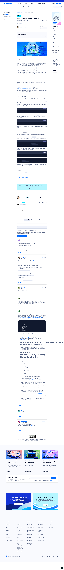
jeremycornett (23, 310)
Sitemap (18, 555)
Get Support (55, 0)
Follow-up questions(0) (35, 219)
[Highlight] (23, 224)
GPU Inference (40, 526)
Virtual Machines (40, 538)
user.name (40, 392)
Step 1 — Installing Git (22, 96)
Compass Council (30, 532)
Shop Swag (29, 545)
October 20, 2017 (23, 311)
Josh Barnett (23, 27)
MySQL (53, 38)
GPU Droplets (19, 522)
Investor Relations (9, 539)
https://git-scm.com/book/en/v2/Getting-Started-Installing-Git (30, 316)
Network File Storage (20, 539)
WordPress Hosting (41, 536)
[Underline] (19, 224)
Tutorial (18, 15)
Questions (30, 6)
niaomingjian (22, 297)
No (44, 213)
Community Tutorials (30, 522)
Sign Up (9, 470)
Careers (51, 0)
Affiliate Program (8, 532)
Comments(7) (26, 219)
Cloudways (18, 549)
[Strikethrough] (20, 224)
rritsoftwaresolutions (24, 420)
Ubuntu (53, 30)
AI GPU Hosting (40, 522)
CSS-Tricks (29, 525)
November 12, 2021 (24, 421)
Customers (7, 528)
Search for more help (41, 209)
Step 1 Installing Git (7, 16)
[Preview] (45, 224)
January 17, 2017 (23, 298)
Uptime (18, 542)
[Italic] (18, 224)
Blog (46, 0)
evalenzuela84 (23, 286)
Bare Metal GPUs (19, 523)
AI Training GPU (40, 525)
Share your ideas (51, 528)
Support (50, 522)
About (7, 522)
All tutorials (54, 44)
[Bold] (17, 224)
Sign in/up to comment (22, 235)
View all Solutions (41, 539)
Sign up (58, 3)
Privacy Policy (8, 536)
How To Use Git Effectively (23, 175)
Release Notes (29, 542)
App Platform (19, 532)
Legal (7, 535)
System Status (51, 526)
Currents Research (30, 528)
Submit (53, 477)
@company (23, 338)
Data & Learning (19, 526)
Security (7, 538)
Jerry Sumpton (23, 239)
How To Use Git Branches (23, 177)
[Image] (22, 224)
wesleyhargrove (23, 256)
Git (21, 12)
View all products (18, 503)
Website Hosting (40, 529)
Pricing (28, 538)
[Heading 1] (24, 224)
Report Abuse (51, 525)
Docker (53, 40)
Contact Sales (60, 0)
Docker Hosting (40, 532)
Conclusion (6, 19)
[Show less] (45, 239)
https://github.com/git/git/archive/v (28, 379)
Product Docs (36, 6)
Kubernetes (54, 42)
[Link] (21, 224)
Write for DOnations (30, 526)
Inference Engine (19, 525)
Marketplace (29, 536)
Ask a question (33, 209)
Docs (48, 0)
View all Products (19, 550)
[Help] (46, 224)
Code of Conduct (30, 544)
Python (53, 36)
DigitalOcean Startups (30, 529)
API (17, 541)
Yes (42, 213)
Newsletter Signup (30, 535)
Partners (7, 529)
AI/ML (53, 28)
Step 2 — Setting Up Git (23, 131)
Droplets (18, 528)
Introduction (20, 59)
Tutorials (24, 6)
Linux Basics (54, 32)
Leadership (7, 523)
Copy (45, 108)
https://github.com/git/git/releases (26, 336)
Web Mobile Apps (41, 535)
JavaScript (54, 34)
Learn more (28, 470)
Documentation (29, 541)
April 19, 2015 (23, 287)
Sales (50, 523)
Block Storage (19, 538)
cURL (33, 260)
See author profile (43, 197)
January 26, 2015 (23, 240)
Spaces (18, 536)
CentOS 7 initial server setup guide (24, 88)
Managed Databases (20, 535)
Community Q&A (29, 523)
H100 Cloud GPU (40, 523)
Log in (53, 3)
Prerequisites (6, 14)
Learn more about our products (24, 188)
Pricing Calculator (30, 539)
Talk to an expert (55, 46)
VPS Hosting (40, 528)
